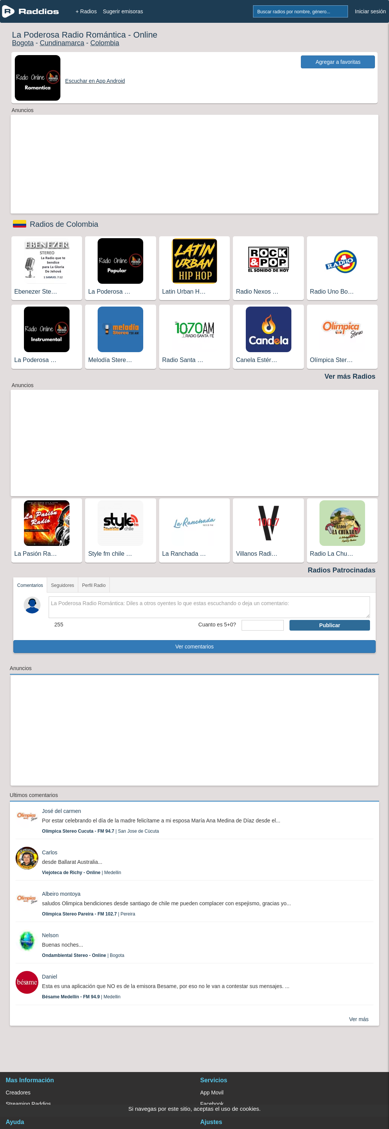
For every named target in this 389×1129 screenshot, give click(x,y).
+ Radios (86, 11)
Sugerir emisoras (123, 11)
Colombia (104, 43)
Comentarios (30, 585)
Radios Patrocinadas (341, 570)
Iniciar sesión (370, 11)
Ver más (358, 1019)
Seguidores (62, 585)
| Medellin (81, 872)
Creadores (18, 1092)
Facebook (211, 1104)
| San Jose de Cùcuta (100, 831)
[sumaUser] (263, 625)
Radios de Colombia (64, 224)
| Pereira (88, 914)
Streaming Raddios (28, 1104)
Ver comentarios (194, 647)
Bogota (23, 43)
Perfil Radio (94, 585)
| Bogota (83, 955)
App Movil (211, 1092)
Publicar (329, 625)
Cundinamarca (62, 43)
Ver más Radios (349, 376)
